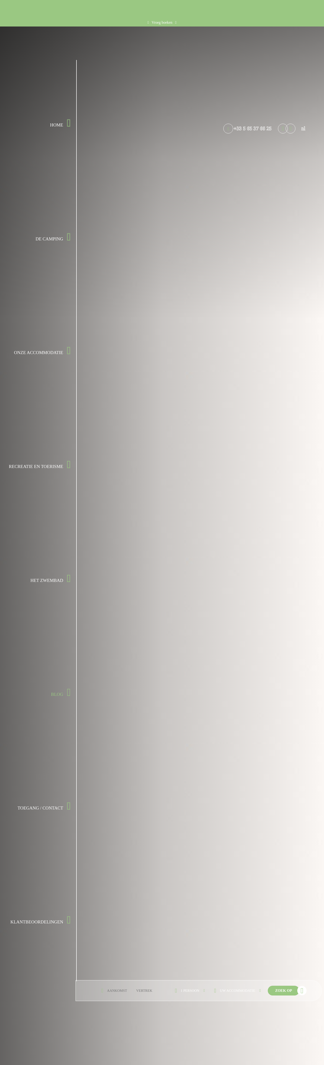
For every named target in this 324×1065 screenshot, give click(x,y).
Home (56, 125)
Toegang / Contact (40, 808)
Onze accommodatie (38, 352)
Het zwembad (46, 580)
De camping (49, 238)
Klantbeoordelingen (36, 921)
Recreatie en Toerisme (36, 466)
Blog (57, 694)
